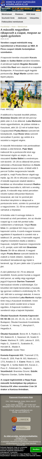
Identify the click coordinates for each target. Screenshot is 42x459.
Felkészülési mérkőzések (12, 22)
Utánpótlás (34, 18)
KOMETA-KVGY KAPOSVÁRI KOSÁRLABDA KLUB (20, 3)
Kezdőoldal (5, 27)
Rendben (36, 449)
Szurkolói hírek (8, 18)
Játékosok (22, 18)
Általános (19, 14)
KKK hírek (30, 14)
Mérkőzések (7, 14)
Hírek (13, 27)
